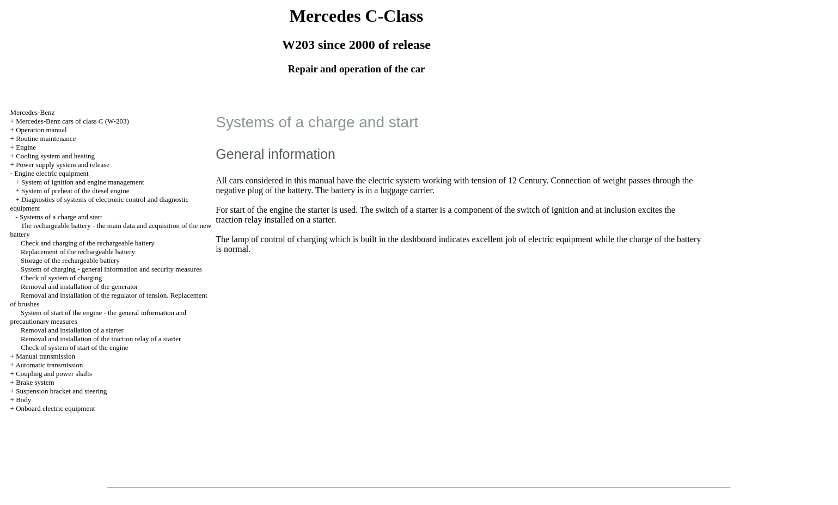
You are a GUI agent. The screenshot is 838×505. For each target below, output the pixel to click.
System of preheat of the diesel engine (75, 191)
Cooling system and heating (55, 156)
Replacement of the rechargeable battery (78, 252)
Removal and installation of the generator (79, 286)
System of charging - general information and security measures (111, 269)
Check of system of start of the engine (74, 347)
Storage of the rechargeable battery (70, 260)
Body (23, 400)
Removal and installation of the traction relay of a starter (101, 339)
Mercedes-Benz (32, 112)
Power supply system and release (62, 165)
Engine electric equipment (51, 173)
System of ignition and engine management (82, 182)
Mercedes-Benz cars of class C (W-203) (72, 121)
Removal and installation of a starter (72, 330)
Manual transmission (45, 356)
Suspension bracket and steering (61, 391)
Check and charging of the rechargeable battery (88, 243)
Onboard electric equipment (55, 408)
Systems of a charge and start (61, 217)
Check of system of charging (61, 278)
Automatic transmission (49, 365)
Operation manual (41, 130)
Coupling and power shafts (54, 373)
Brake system (35, 382)
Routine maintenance (46, 138)
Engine (26, 147)
